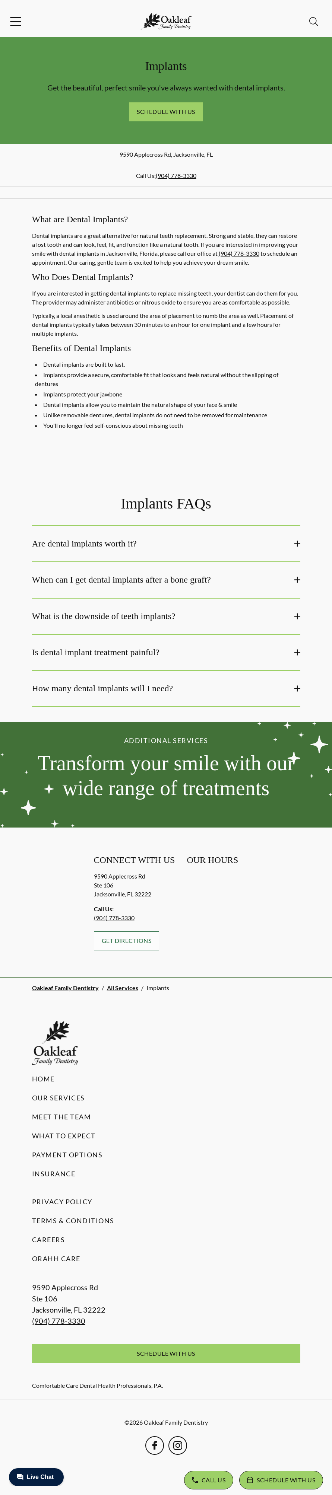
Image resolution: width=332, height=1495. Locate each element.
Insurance (54, 1174)
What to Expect (64, 1136)
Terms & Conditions (73, 1221)
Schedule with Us (166, 111)
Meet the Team (61, 1117)
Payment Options (67, 1155)
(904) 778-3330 (176, 175)
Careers (48, 1240)
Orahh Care (56, 1259)
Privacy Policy (62, 1202)
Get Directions (127, 940)
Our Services (58, 1098)
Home (43, 1079)
